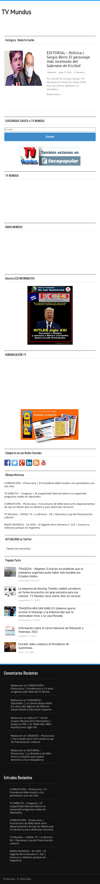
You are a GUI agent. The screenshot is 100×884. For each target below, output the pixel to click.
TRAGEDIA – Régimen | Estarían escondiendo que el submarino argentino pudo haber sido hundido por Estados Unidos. (50, 572)
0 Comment (79, 72)
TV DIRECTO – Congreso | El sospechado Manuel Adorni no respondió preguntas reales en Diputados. (45, 495)
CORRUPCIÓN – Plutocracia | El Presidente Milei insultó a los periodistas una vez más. (49, 484)
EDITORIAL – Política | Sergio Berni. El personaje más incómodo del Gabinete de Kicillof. (68, 59)
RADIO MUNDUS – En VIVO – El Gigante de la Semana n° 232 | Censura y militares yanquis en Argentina (46, 526)
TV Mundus (16, 12)
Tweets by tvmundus (18, 548)
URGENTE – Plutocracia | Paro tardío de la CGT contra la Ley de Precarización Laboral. (32, 739)
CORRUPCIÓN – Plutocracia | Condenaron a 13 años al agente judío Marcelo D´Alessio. (32, 688)
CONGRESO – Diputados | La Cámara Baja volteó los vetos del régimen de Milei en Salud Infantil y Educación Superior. (31, 704)
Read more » (54, 94)
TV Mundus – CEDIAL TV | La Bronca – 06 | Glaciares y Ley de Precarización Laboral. (48, 515)
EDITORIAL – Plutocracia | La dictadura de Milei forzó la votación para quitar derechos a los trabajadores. (31, 755)
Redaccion (51, 72)
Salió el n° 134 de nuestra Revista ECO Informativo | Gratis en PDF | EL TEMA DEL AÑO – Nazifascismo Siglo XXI (32, 722)
